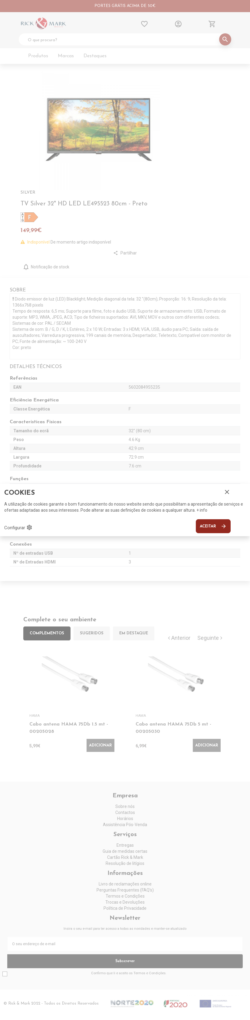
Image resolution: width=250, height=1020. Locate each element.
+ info (201, 510)
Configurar (18, 527)
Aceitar (213, 526)
